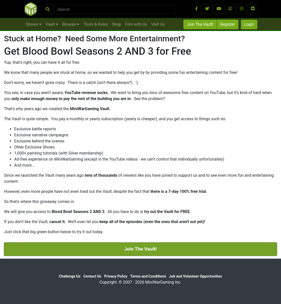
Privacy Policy (115, 276)
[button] (196, 9)
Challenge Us (69, 276)
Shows (34, 24)
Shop (116, 24)
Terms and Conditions (148, 276)
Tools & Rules (95, 24)
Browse (70, 24)
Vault (52, 24)
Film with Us (136, 24)
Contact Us (92, 276)
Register (227, 24)
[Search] (115, 9)
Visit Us (158, 24)
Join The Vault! (200, 24)
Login (249, 24)
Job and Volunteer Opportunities (195, 276)
